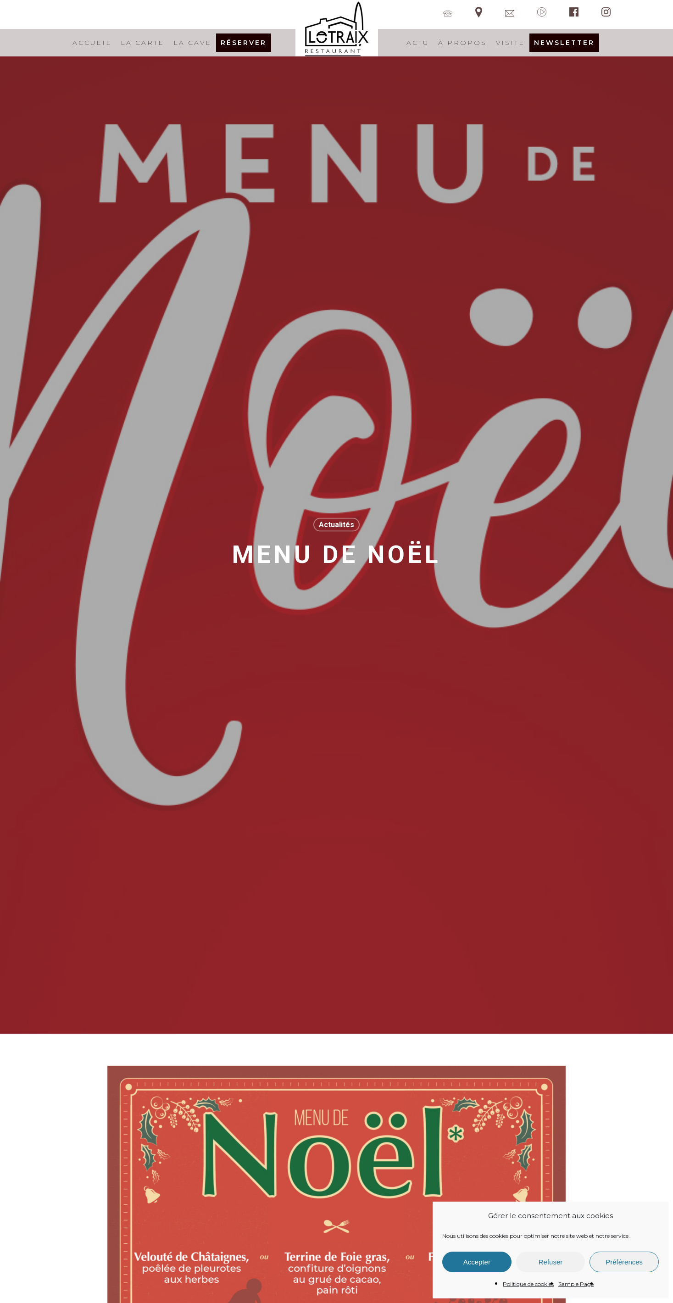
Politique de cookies (528, 1284)
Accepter (476, 1262)
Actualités (336, 524)
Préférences (624, 1262)
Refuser (551, 1262)
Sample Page (576, 1284)
